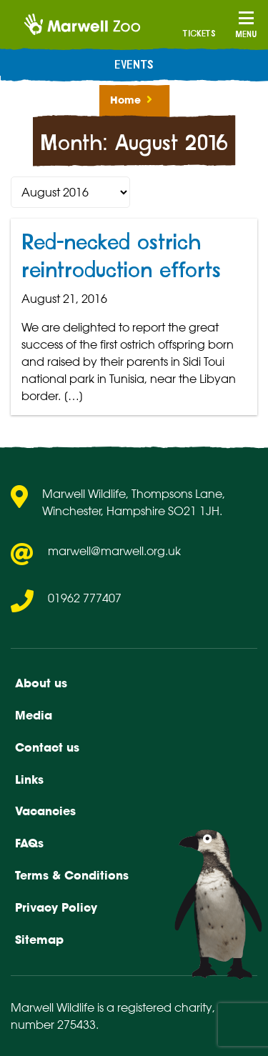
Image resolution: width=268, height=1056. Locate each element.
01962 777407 (84, 598)
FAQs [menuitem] (29, 843)
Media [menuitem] (33, 715)
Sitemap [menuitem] (39, 939)
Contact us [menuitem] (47, 747)
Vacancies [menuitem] (45, 811)
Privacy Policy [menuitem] (56, 907)
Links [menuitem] (29, 779)
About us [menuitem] (41, 683)
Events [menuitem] (134, 65)
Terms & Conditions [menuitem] (72, 875)
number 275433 (53, 1024)
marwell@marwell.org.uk (114, 551)
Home (125, 100)
